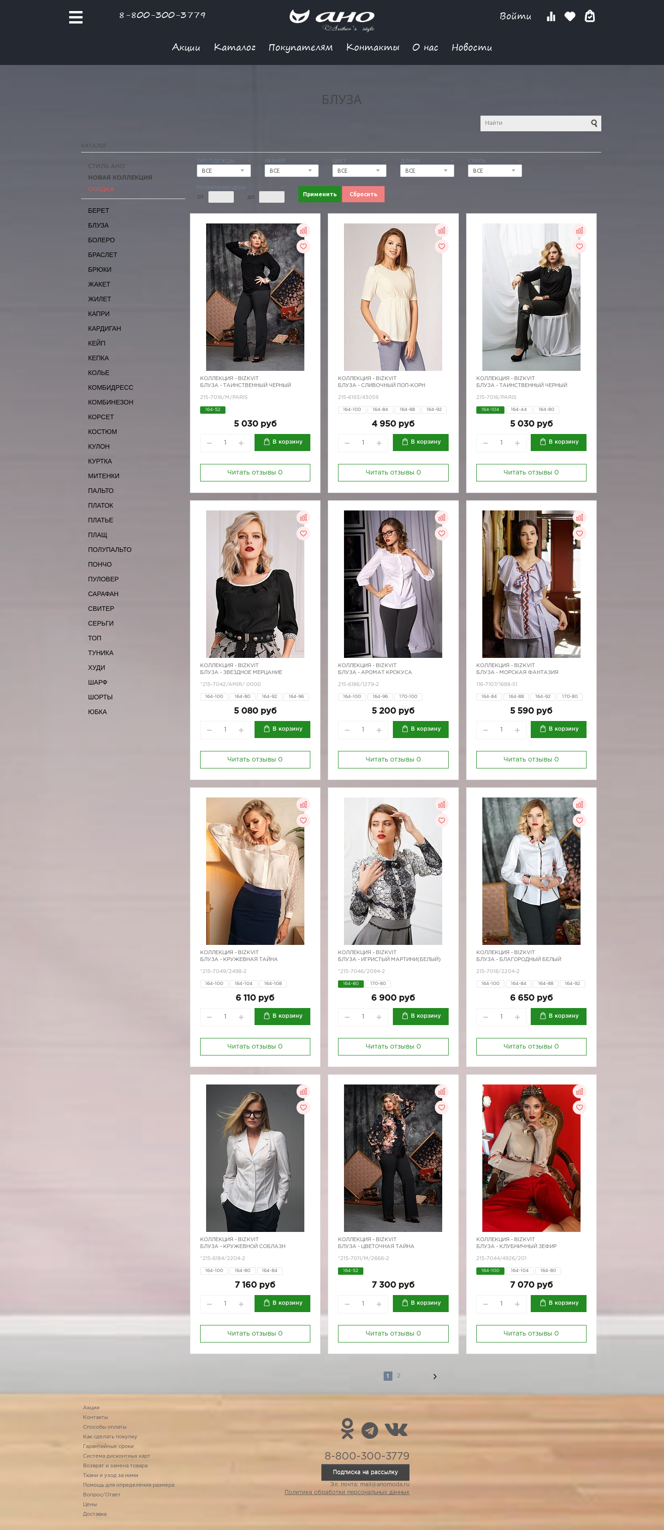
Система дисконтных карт (116, 1456)
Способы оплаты (104, 1427)
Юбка (97, 711)
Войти (517, 16)
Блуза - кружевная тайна (239, 959)
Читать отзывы (255, 472)
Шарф (97, 682)
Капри (99, 313)
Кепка (98, 358)
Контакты (372, 46)
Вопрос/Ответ (102, 1495)
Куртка (100, 461)
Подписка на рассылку (365, 1472)
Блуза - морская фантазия (517, 672)
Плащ (97, 535)
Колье (98, 372)
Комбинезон (110, 402)
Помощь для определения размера (128, 1485)
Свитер (101, 608)
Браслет (102, 254)
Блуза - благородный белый (518, 959)
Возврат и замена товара (115, 1466)
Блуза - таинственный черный (245, 385)
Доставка (95, 1514)
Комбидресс (110, 387)
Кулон (99, 446)
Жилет (99, 299)
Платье (100, 520)
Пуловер (103, 579)
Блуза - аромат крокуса (375, 672)
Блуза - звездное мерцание (241, 672)
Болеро (101, 240)
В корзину (287, 442)
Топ (94, 638)
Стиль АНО (106, 166)
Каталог (234, 46)
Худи (96, 667)
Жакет (99, 284)
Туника (100, 653)
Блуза (98, 225)
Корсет (101, 417)
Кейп (97, 343)
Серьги (101, 623)
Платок (100, 505)
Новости (471, 46)
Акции (186, 46)
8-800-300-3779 (162, 14)
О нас (425, 46)
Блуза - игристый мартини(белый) (389, 959)
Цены (90, 1504)
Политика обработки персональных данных (347, 1492)
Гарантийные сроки (108, 1446)
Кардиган (104, 328)
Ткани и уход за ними (110, 1475)
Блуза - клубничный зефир (516, 1246)
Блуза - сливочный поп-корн (381, 385)
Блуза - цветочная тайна (376, 1246)
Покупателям (300, 46)
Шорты (100, 697)
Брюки (100, 269)
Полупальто (109, 549)
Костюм (102, 431)
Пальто (101, 490)
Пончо (100, 564)
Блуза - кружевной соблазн (242, 1246)
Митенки (103, 476)
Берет (98, 210)
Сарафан (103, 594)
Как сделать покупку (110, 1437)
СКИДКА (101, 189)
